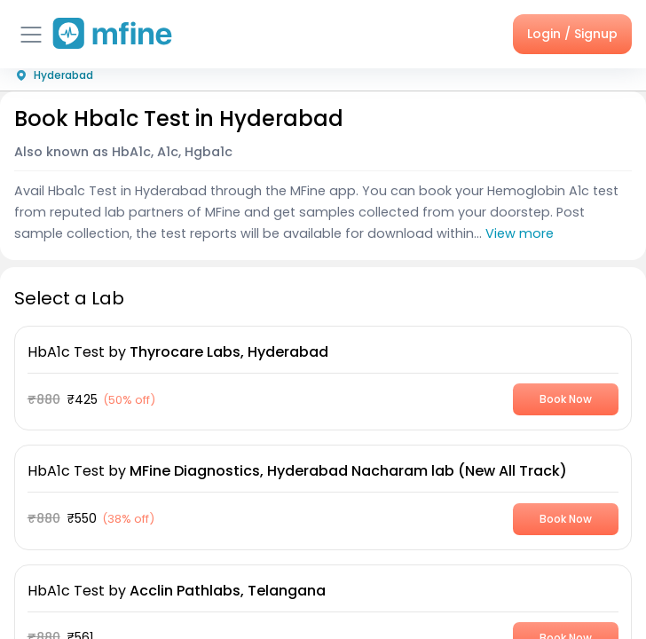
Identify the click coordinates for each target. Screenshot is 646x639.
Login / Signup (572, 34)
